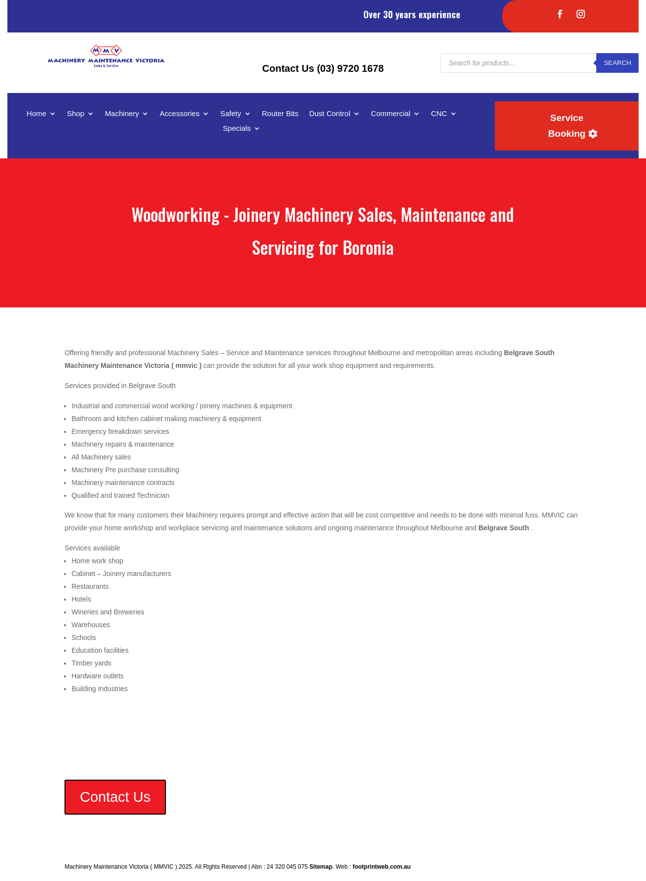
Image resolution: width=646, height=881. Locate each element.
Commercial (390, 114)
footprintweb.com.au (382, 866)
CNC (439, 114)
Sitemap (320, 866)
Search (617, 62)
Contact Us (115, 797)
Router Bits (280, 114)
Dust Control (329, 114)
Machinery (122, 114)
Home (36, 114)
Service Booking (566, 126)
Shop (75, 114)
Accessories (179, 114)
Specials (237, 128)
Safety (230, 114)
